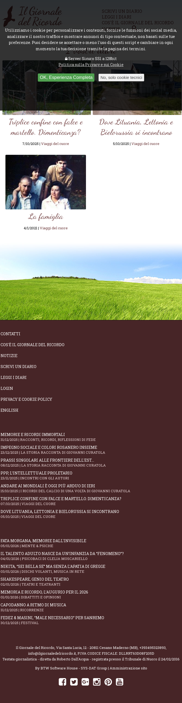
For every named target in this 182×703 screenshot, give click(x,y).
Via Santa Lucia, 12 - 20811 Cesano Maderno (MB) (97, 647)
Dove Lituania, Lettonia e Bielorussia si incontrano (91, 514)
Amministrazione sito (128, 668)
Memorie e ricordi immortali (91, 437)
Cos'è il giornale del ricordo (32, 344)
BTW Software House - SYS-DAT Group (74, 668)
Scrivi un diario (18, 366)
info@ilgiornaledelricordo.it (52, 653)
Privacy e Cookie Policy (26, 399)
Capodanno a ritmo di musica (91, 607)
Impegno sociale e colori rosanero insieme (91, 450)
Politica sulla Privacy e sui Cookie (91, 64)
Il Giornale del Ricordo (35, 647)
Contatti (10, 333)
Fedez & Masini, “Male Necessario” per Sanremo (91, 620)
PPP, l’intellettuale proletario (91, 475)
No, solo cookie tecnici (121, 77)
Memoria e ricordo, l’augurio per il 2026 (91, 594)
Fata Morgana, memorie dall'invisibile (91, 543)
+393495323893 (152, 647)
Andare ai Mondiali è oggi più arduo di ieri (91, 488)
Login (7, 388)
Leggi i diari (14, 377)
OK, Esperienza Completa (66, 77)
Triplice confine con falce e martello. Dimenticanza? (91, 501)
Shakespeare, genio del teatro (91, 582)
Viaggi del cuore (55, 143)
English (9, 410)
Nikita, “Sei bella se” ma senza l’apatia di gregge (91, 569)
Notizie (9, 355)
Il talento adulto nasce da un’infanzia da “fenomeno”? (91, 556)
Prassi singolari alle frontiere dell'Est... (91, 463)
